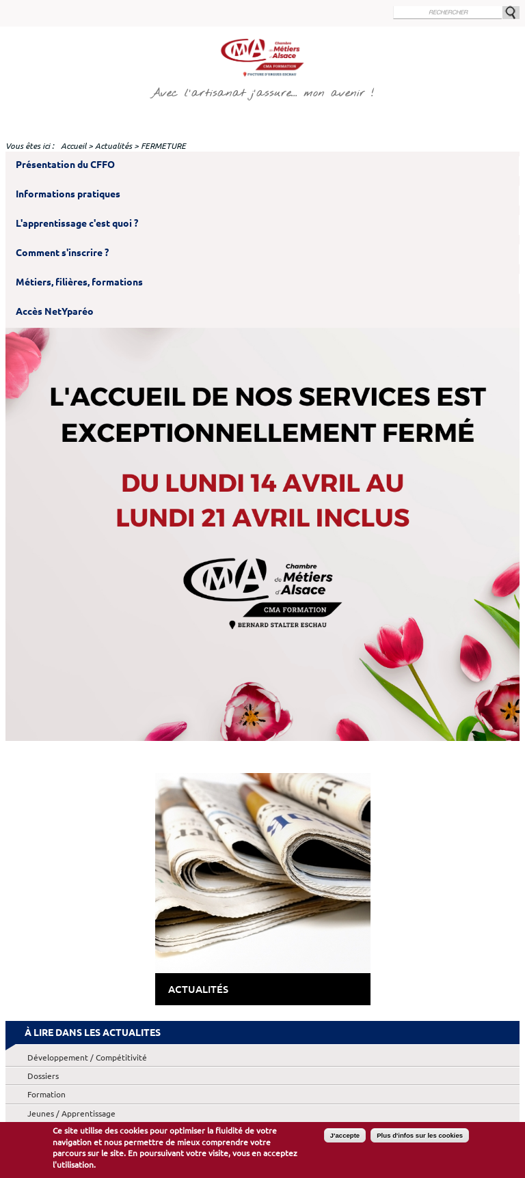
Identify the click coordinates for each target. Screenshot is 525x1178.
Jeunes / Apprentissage (71, 1113)
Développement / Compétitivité (87, 1057)
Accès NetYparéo (55, 311)
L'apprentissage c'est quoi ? (77, 223)
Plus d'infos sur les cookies (420, 1136)
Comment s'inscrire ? (62, 252)
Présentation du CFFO (65, 164)
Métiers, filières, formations (79, 282)
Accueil (73, 145)
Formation (46, 1094)
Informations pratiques (68, 193)
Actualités (113, 145)
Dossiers (43, 1075)
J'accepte (345, 1136)
